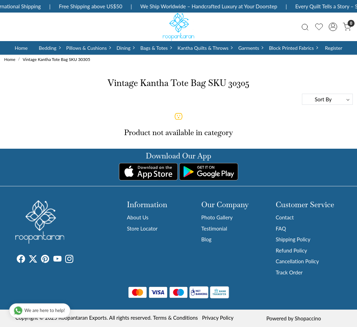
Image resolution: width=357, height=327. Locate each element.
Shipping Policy (293, 239)
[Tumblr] (77, 259)
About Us (138, 217)
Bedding (49, 48)
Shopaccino (308, 318)
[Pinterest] (45, 259)
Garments (250, 48)
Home (21, 48)
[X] (33, 259)
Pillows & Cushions (88, 48)
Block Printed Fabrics (293, 48)
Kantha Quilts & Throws (204, 48)
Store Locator (142, 228)
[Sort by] (327, 99)
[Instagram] (69, 259)
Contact (285, 217)
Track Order (289, 272)
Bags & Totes (156, 48)
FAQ (281, 228)
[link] (305, 26)
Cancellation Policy (297, 261)
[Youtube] (57, 259)
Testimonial (214, 228)
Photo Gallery (217, 217)
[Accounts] (333, 27)
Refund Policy (291, 250)
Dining (125, 48)
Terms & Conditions (175, 317)
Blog (206, 239)
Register (333, 48)
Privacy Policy (217, 317)
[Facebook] (20, 259)
